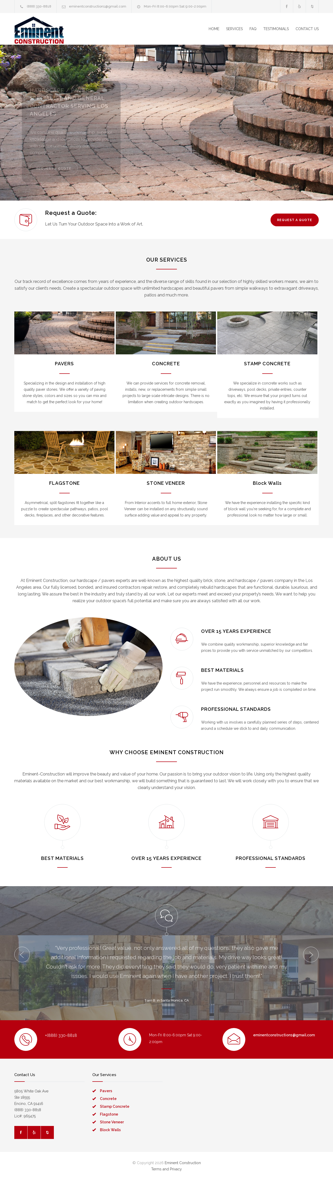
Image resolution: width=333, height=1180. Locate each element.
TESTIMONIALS (276, 29)
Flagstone (109, 1114)
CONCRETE (166, 363)
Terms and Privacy (166, 1169)
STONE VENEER (166, 483)
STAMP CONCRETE (267, 363)
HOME (214, 29)
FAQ (253, 29)
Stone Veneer (112, 1122)
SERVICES (234, 29)
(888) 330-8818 (39, 6)
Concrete (108, 1099)
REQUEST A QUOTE (56, 168)
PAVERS (64, 363)
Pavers (106, 1091)
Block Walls (267, 483)
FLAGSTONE (64, 483)
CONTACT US (307, 29)
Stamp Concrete (114, 1106)
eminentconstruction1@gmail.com (97, 6)
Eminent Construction (183, 1163)
